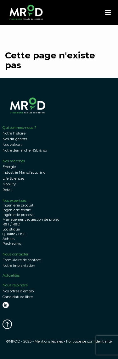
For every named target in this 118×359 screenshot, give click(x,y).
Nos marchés (14, 161)
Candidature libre (18, 297)
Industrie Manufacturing (24, 172)
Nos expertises (14, 200)
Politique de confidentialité (89, 341)
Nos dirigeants (15, 139)
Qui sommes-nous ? (20, 127)
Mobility (9, 184)
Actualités (11, 275)
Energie (9, 167)
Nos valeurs (12, 144)
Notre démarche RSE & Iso (25, 150)
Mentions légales (49, 341)
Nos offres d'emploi (19, 291)
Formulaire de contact (22, 260)
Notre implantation (19, 265)
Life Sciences (13, 178)
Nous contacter (16, 254)
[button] (107, 12)
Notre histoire (14, 133)
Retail (7, 190)
